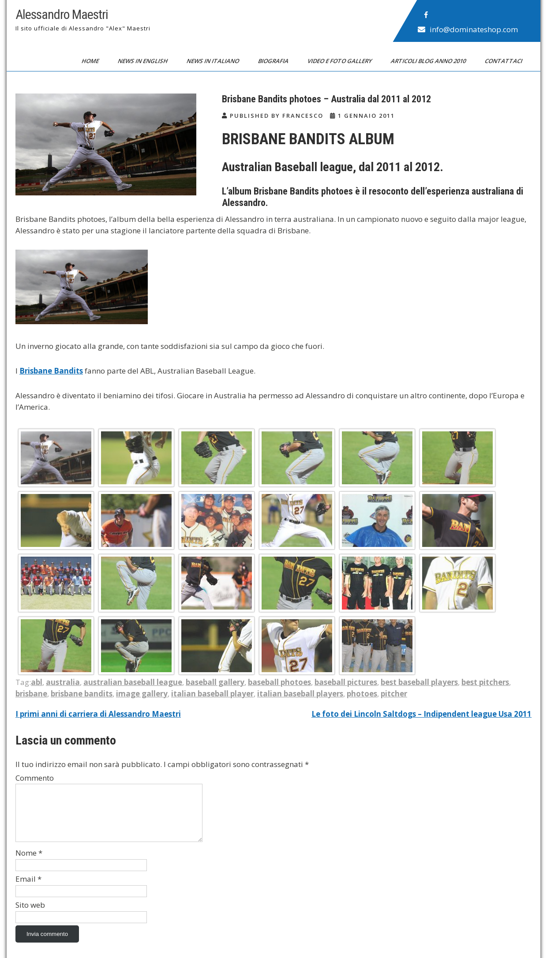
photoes (362, 694)
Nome (28, 863)
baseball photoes (279, 682)
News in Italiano (213, 61)
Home (91, 61)
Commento (34, 778)
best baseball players (419, 682)
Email (28, 889)
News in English (143, 61)
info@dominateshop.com (474, 29)
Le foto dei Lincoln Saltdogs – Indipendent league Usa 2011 (421, 714)
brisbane (31, 694)
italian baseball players (300, 694)
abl (36, 682)
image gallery (142, 694)
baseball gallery (215, 682)
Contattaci (504, 61)
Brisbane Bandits (51, 371)
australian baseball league (132, 682)
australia (63, 682)
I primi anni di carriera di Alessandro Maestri (98, 714)
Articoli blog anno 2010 (429, 61)
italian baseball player (212, 694)
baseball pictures (346, 682)
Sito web (30, 915)
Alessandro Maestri (61, 14)
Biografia (274, 61)
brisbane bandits (81, 694)
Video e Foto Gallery (340, 61)
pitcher (394, 694)
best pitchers (485, 682)
